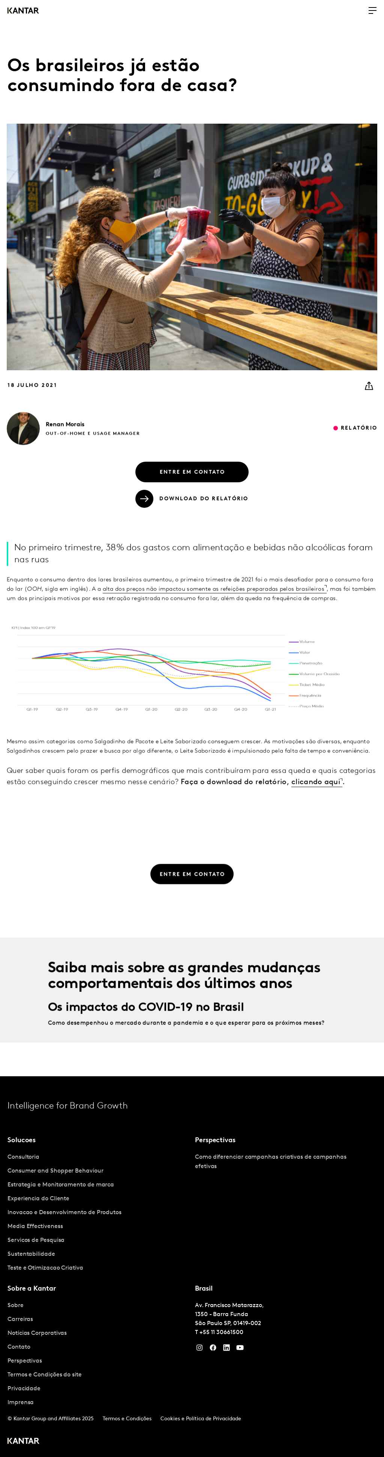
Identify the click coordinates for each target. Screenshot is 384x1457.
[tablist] (192, 1266)
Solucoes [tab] (22, 1140)
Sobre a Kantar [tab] (32, 1288)
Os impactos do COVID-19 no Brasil (146, 1025)
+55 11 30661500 (221, 1333)
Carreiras (20, 1319)
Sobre (16, 1306)
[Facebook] (213, 1349)
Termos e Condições (127, 1419)
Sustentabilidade (31, 1254)
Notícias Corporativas (37, 1333)
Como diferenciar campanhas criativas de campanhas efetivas (270, 1162)
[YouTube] (226, 1349)
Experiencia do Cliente (38, 1199)
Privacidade (24, 1389)
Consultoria (23, 1157)
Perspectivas (25, 1361)
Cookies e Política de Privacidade (200, 1419)
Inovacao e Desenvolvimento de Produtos (65, 1213)
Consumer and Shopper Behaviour (56, 1171)
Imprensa (21, 1403)
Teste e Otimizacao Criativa (45, 1268)
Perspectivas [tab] (215, 1140)
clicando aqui (315, 799)
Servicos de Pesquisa (36, 1240)
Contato (19, 1347)
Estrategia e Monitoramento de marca (61, 1185)
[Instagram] (199, 1349)
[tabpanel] (98, 1213)
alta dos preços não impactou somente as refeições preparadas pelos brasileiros (213, 606)
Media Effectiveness (35, 1227)
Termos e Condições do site (45, 1375)
